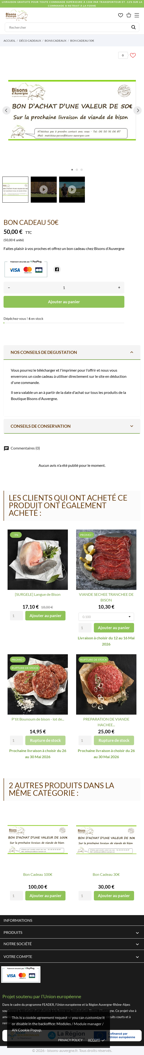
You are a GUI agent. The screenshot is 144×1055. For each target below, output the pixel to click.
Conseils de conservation (73, 426)
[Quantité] (64, 288)
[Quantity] (16, 615)
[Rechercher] (72, 27)
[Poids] (106, 617)
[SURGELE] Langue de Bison (38, 594)
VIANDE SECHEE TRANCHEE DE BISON (106, 597)
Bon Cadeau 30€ (106, 874)
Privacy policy (70, 1040)
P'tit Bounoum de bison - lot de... (38, 719)
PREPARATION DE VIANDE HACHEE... (106, 722)
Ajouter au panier (64, 301)
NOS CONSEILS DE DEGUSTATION (73, 352)
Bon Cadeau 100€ (37, 874)
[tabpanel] (72, 110)
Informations (18, 920)
